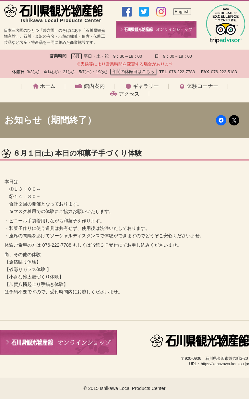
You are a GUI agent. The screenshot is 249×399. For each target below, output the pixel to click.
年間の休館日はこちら (133, 71)
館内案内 (94, 86)
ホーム (47, 86)
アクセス (129, 94)
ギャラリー (146, 86)
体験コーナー (202, 86)
